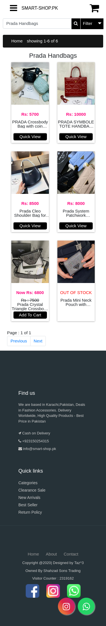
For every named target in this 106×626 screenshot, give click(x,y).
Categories (28, 483)
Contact (71, 554)
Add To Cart (30, 314)
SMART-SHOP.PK (26, 8)
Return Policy (30, 512)
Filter (87, 23)
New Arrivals (29, 497)
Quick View (30, 136)
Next (38, 340)
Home (17, 40)
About (51, 554)
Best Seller (28, 505)
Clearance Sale (32, 490)
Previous (18, 340)
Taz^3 (79, 563)
